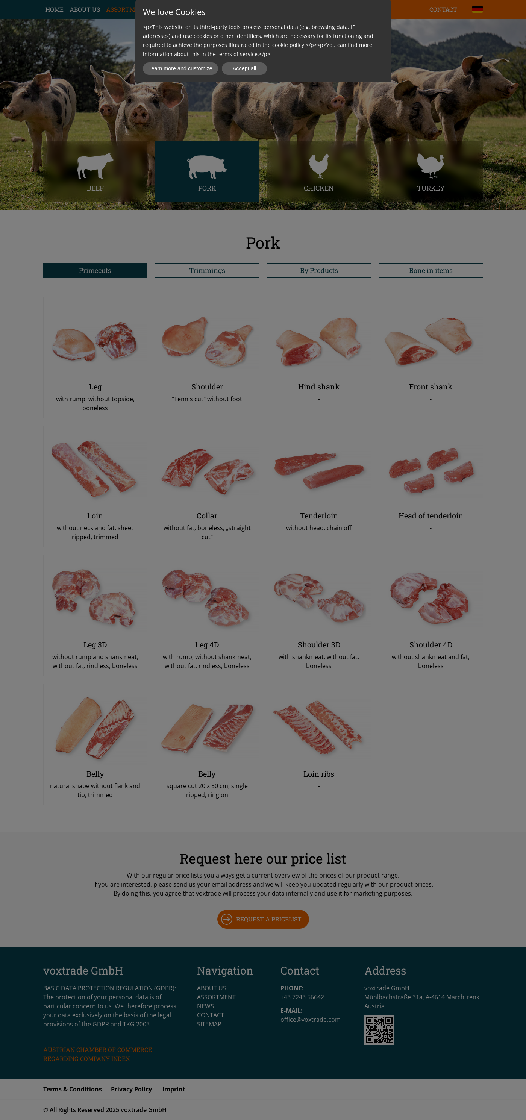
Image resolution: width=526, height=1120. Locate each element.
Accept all (244, 68)
